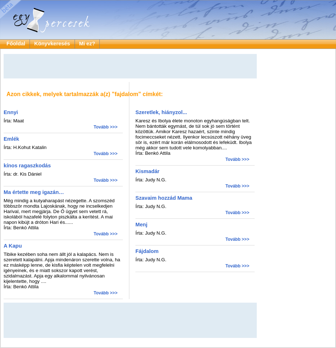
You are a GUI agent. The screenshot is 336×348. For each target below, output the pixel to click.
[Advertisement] (130, 66)
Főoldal (15, 43)
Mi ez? (87, 43)
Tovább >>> (105, 127)
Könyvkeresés (52, 43)
